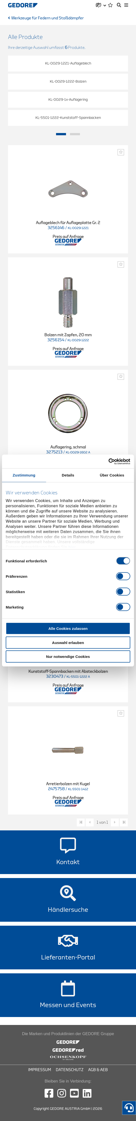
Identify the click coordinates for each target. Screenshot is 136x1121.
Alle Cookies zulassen (68, 628)
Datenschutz (69, 1070)
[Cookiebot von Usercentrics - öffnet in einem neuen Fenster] (108, 461)
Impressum (39, 1070)
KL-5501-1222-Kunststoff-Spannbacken (68, 118)
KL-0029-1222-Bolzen (68, 81)
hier (72, 547)
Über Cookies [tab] (112, 475)
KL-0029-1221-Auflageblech (68, 63)
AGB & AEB (98, 1070)
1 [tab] (61, 134)
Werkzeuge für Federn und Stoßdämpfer (47, 18)
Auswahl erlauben (68, 642)
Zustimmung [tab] (24, 475)
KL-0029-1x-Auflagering (68, 100)
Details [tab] (68, 475)
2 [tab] (75, 134)
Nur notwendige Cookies (68, 656)
